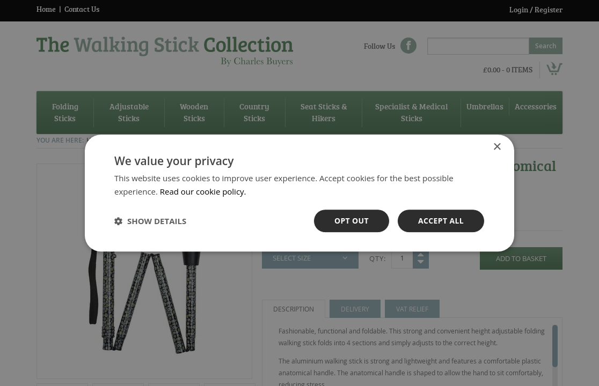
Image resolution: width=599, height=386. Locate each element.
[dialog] (299, 193)
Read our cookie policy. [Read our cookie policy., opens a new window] (203, 191)
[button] (150, 221)
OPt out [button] (351, 221)
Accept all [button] (441, 221)
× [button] (497, 147)
